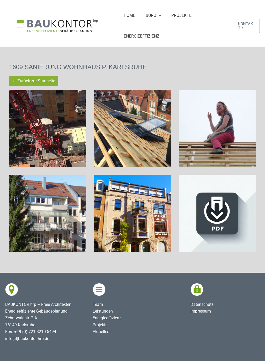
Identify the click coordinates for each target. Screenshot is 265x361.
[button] (245, 26)
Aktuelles (101, 331)
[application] (156, 15)
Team (98, 304)
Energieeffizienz (107, 317)
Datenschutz (202, 304)
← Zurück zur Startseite (33, 80)
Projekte (100, 324)
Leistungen (103, 311)
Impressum (200, 311)
